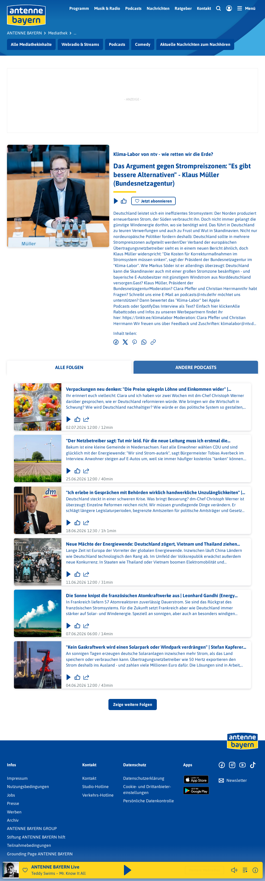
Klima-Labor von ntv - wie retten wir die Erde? (163, 154)
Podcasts (133, 8)
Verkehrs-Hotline (98, 795)
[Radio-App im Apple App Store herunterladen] (196, 779)
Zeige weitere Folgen (132, 704)
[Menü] (246, 8)
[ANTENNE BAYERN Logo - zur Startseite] (26, 15)
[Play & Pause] (115, 201)
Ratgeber (183, 8)
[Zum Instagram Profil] (232, 765)
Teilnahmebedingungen (29, 845)
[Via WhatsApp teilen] (144, 342)
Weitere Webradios (204, 870)
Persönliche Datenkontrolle (148, 800)
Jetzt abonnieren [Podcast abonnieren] (153, 201)
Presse (13, 803)
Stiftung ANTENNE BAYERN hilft (36, 837)
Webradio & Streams (80, 44)
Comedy (142, 44)
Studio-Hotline (95, 786)
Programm (79, 8)
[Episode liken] (123, 201)
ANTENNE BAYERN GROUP (32, 828)
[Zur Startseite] (242, 748)
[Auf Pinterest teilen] (134, 342)
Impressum (17, 778)
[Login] (229, 8)
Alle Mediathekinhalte (31, 44)
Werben (14, 812)
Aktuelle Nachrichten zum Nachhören (195, 44)
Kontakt (204, 8)
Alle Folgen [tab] (69, 367)
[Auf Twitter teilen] (125, 342)
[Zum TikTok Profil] (253, 765)
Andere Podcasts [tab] (195, 367)
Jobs (11, 795)
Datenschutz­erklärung (143, 778)
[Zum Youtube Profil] (242, 765)
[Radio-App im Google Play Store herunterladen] (196, 791)
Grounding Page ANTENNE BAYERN (40, 853)
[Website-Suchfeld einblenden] (218, 8)
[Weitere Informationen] (255, 870)
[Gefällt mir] (77, 419)
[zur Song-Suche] (245, 870)
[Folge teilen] (86, 419)
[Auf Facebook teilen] (116, 342)
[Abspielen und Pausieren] (127, 870)
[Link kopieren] (153, 342)
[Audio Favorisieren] (25, 870)
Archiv (13, 820)
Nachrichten (158, 8)
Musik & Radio (107, 8)
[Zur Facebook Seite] (222, 765)
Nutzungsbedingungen (28, 786)
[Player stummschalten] (234, 870)
